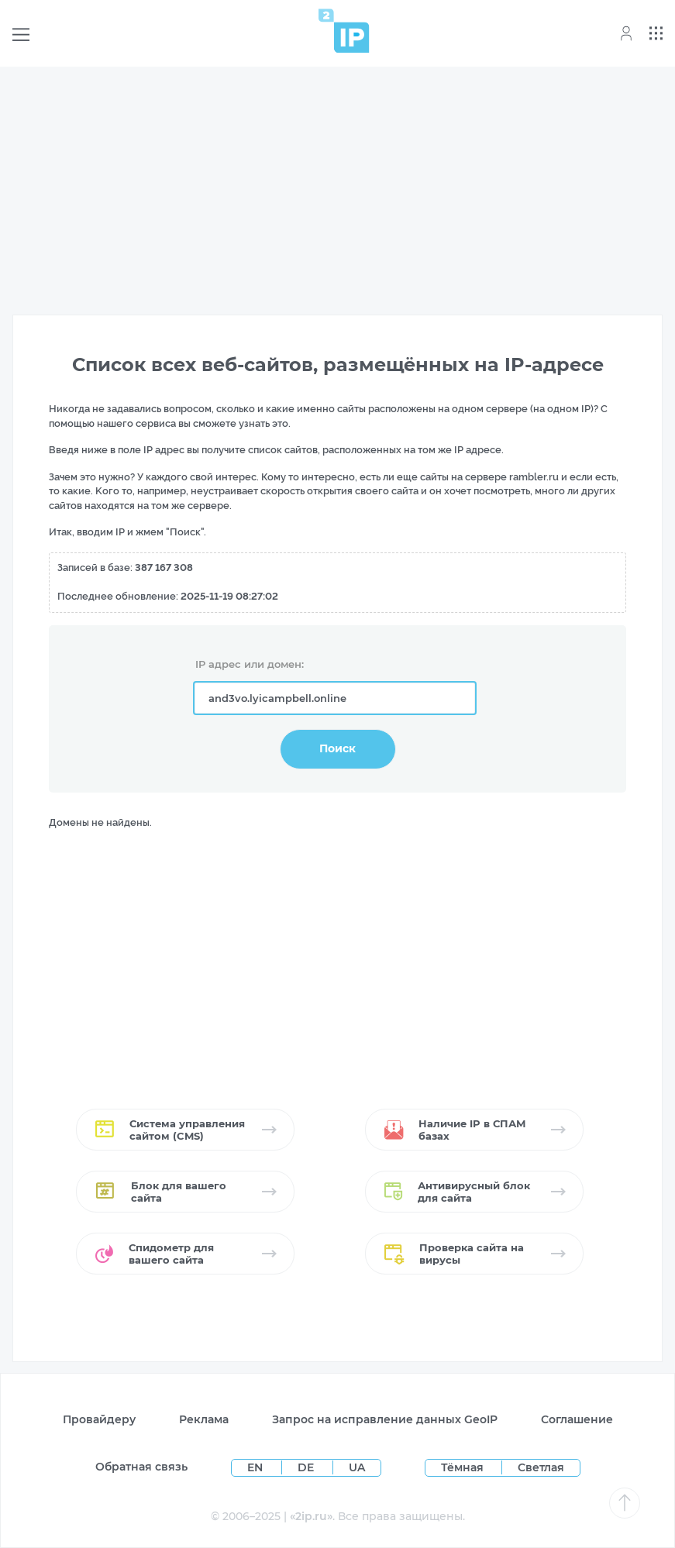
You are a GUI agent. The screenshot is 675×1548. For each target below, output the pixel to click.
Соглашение (577, 1419)
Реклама (204, 1419)
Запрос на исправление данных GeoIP (385, 1419)
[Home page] (344, 30)
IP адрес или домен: (249, 664)
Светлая (541, 1467)
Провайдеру (99, 1419)
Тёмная (462, 1467)
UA (357, 1467)
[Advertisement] (337, 187)
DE (307, 1467)
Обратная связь (141, 1467)
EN (256, 1467)
